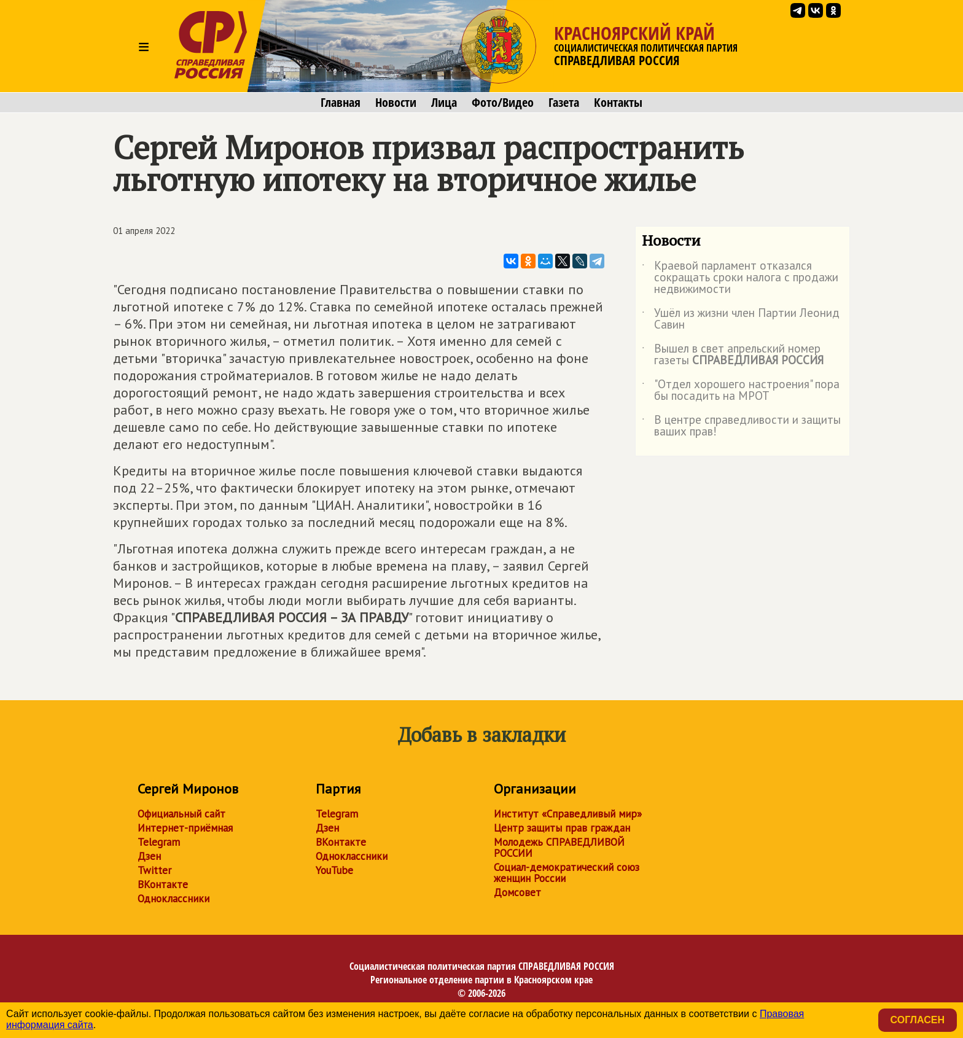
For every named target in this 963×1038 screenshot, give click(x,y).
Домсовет (517, 892)
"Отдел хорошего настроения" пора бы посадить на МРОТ (741, 390)
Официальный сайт (181, 813)
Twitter (154, 870)
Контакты (618, 102)
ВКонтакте (163, 884)
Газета (563, 102)
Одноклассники (173, 898)
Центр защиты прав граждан (562, 827)
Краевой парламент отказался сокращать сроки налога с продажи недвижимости (740, 278)
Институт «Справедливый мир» (568, 813)
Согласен (918, 1020)
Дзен (149, 856)
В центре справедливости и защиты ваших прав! (741, 426)
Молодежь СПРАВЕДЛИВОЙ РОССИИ (559, 848)
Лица (444, 102)
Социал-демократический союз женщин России (566, 873)
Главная (341, 102)
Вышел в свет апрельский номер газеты (733, 355)
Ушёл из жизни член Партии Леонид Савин (741, 319)
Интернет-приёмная (185, 827)
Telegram (159, 842)
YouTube (334, 870)
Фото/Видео (503, 102)
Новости (395, 102)
